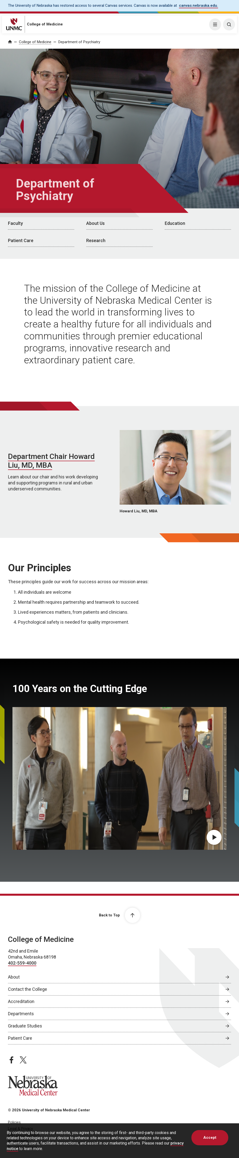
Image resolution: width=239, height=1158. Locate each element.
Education (175, 223)
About (14, 977)
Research (95, 240)
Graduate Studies (25, 1025)
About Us (95, 223)
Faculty (15, 223)
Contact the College (27, 989)
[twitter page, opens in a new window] (23, 1059)
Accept (209, 1137)
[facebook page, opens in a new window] (11, 1059)
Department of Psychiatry (79, 42)
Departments (21, 1013)
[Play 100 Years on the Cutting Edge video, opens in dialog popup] (214, 837)
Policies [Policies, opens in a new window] (14, 1122)
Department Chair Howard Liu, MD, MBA (51, 460)
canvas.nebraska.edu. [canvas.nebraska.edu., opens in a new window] (198, 5)
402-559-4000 (22, 963)
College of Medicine (45, 24)
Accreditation (21, 1001)
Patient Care (20, 240)
